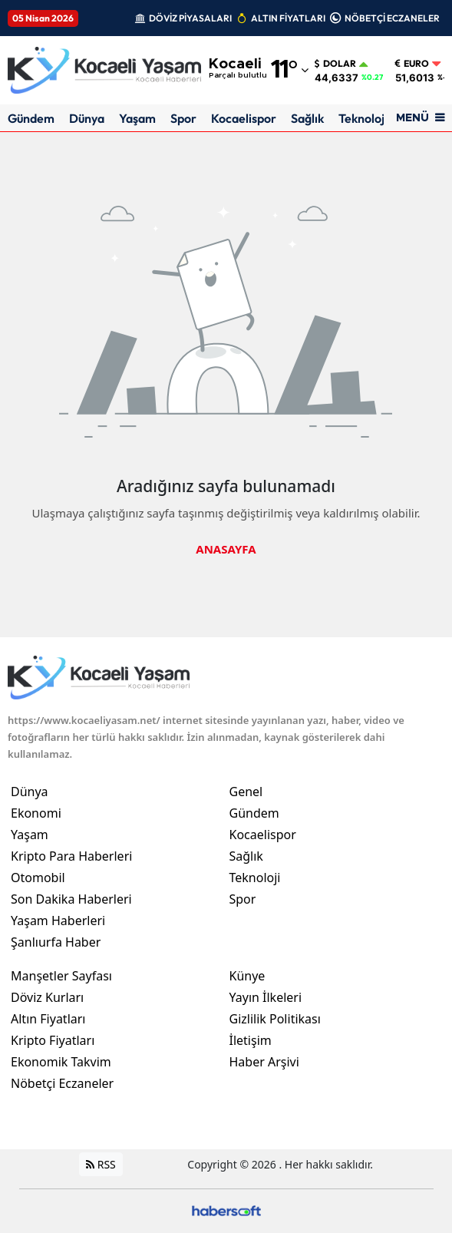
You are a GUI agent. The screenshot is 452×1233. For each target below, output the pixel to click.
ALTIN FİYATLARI (288, 18)
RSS (101, 1164)
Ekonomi (36, 813)
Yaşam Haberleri (58, 920)
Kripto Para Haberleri (71, 856)
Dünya (86, 118)
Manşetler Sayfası (61, 975)
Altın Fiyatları (48, 1018)
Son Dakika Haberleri (71, 899)
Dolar (335, 63)
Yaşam (137, 118)
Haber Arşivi (264, 1061)
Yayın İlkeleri (265, 997)
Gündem (31, 118)
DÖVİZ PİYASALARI (190, 18)
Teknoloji (363, 118)
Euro (412, 63)
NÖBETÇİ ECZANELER (392, 18)
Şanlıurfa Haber (56, 942)
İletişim (250, 1040)
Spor (183, 118)
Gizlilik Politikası (275, 1018)
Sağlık (307, 118)
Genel (246, 791)
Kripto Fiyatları (52, 1040)
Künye (247, 975)
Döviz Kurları (47, 997)
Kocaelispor (243, 118)
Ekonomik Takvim (61, 1061)
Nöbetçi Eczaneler (62, 1083)
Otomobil (38, 877)
